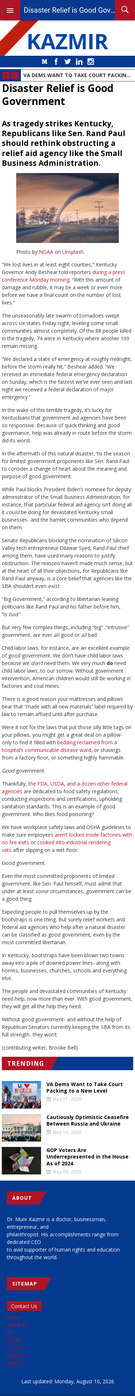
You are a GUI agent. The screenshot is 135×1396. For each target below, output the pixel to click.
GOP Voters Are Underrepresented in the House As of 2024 (87, 1156)
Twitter (67, 61)
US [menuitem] (10, 1332)
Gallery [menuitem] (15, 1362)
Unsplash (73, 251)
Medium (44, 61)
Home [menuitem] (14, 1317)
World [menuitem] (14, 1340)
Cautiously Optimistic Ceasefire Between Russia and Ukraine (87, 1120)
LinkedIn (79, 61)
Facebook (56, 61)
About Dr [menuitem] (17, 1324)
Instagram (90, 61)
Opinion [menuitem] (16, 1355)
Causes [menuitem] (15, 1347)
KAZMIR (68, 41)
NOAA (46, 251)
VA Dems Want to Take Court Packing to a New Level (77, 75)
